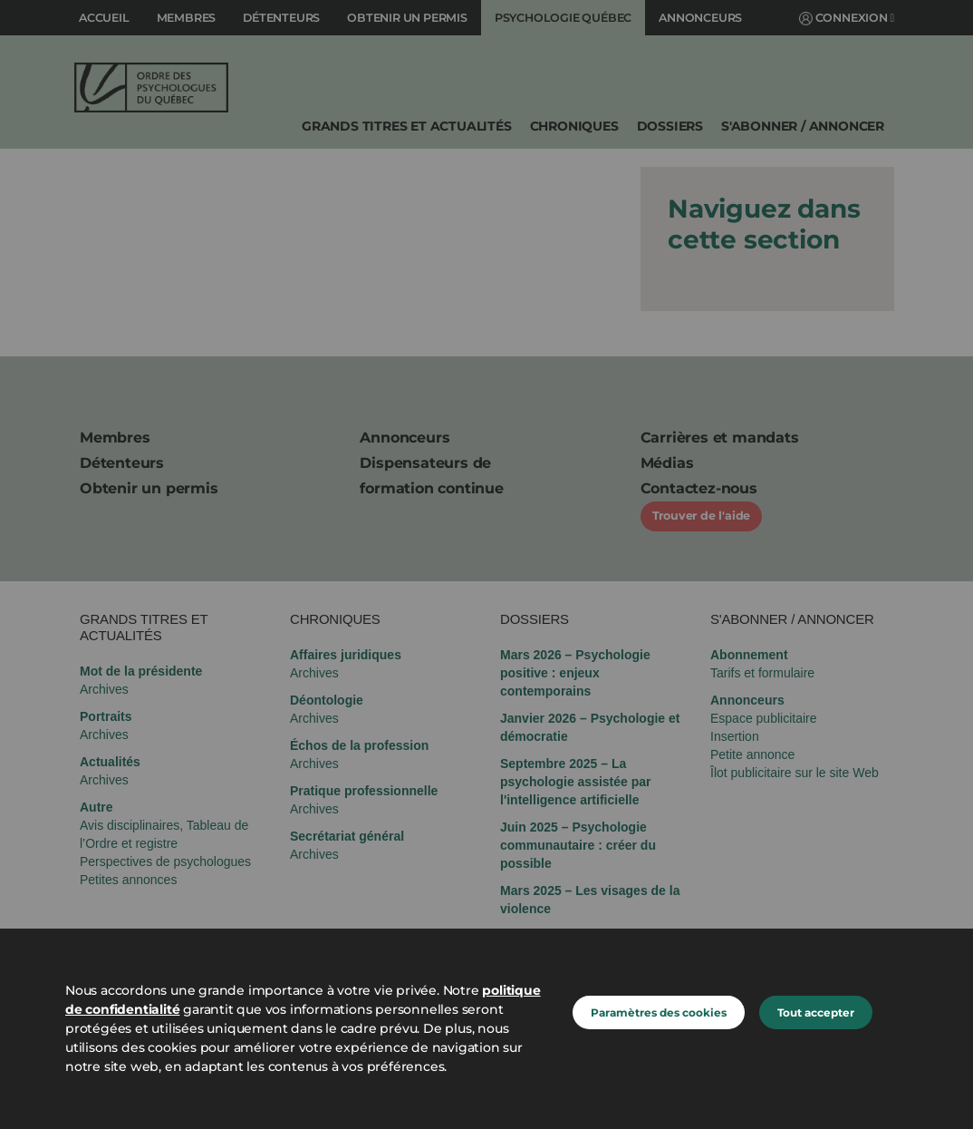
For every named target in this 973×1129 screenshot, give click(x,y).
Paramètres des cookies (659, 1012)
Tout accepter (815, 1012)
